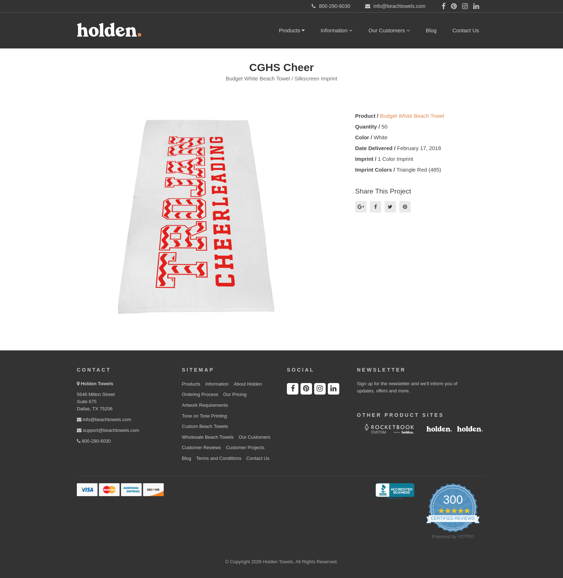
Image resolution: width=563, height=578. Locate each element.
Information (337, 30)
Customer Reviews (201, 447)
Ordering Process (200, 394)
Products (292, 30)
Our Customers (389, 30)
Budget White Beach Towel (412, 116)
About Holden (248, 384)
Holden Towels (97, 383)
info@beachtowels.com (104, 419)
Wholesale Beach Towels (208, 437)
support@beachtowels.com (108, 430)
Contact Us (465, 30)
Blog (431, 30)
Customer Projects (245, 447)
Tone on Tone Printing (204, 416)
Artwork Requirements (205, 405)
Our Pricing (235, 394)
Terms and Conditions (218, 458)
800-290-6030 (94, 441)
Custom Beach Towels (205, 426)
